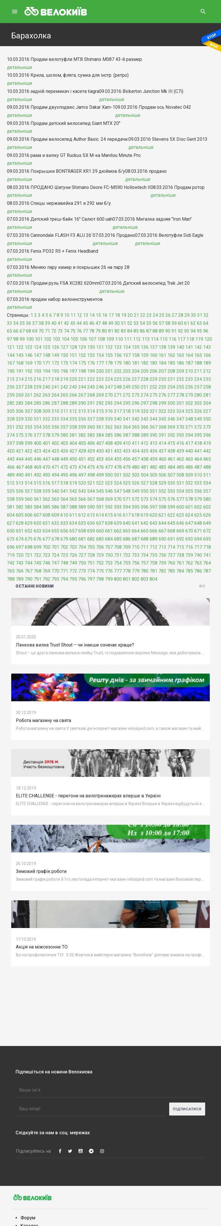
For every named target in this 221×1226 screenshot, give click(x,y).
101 (39, 339)
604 (11, 515)
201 (109, 371)
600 (180, 507)
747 (55, 563)
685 (118, 539)
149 (55, 355)
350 (207, 419)
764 (207, 563)
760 (171, 563)
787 (207, 571)
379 (55, 435)
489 (11, 475)
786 (198, 571)
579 (198, 499)
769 (46, 571)
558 (11, 499)
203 (127, 371)
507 (171, 475)
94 (193, 331)
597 (153, 507)
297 (144, 403)
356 (55, 427)
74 (66, 331)
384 (100, 435)
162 (171, 355)
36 (28, 323)
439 (180, 451)
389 (144, 435)
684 (109, 539)
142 (198, 347)
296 (136, 403)
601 (189, 507)
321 (153, 411)
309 (46, 411)
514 (29, 483)
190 (11, 371)
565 (73, 499)
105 (74, 339)
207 (162, 371)
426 (64, 451)
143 (207, 347)
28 (180, 315)
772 (73, 571)
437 (162, 451)
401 (46, 443)
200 (100, 371)
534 (207, 483)
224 (109, 379)
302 (189, 403)
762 (189, 563)
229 (153, 379)
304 (207, 403)
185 (171, 363)
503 (136, 475)
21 (136, 315)
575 (162, 499)
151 (73, 355)
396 (207, 435)
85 (136, 331)
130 (91, 347)
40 (53, 323)
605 (20, 515)
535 (11, 491)
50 (117, 323)
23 (149, 315)
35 (22, 323)
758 (153, 563)
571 (127, 499)
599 (171, 507)
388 (136, 435)
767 (29, 571)
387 (127, 435)
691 (171, 539)
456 (127, 459)
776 (109, 571)
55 (148, 323)
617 (127, 515)
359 (82, 427)
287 (55, 403)
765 (11, 571)
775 (100, 571)
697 (20, 547)
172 (55, 363)
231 (171, 379)
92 (180, 331)
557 (207, 491)
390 (153, 435)
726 (73, 555)
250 (136, 387)
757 (144, 563)
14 (92, 315)
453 (100, 459)
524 (118, 483)
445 (29, 459)
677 (46, 539)
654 (46, 531)
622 (171, 515)
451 (82, 459)
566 (82, 499)
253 (162, 387)
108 (101, 339)
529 (162, 483)
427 (73, 451)
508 (180, 475)
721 (29, 555)
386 (118, 435)
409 (118, 443)
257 (198, 387)
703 (73, 547)
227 (136, 379)
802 (136, 579)
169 (29, 363)
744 (29, 563)
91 (174, 331)
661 (109, 531)
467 (20, 467)
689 (153, 539)
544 (91, 491)
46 (91, 323)
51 (123, 323)
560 (29, 499)
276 (162, 395)
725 (64, 555)
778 (127, 571)
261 (29, 395)
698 (29, 547)
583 (29, 507)
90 (167, 331)
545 (100, 491)
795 (73, 579)
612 (82, 515)
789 (20, 579)
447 (46, 459)
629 (29, 523)
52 (129, 323)
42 (66, 323)
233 (189, 379)
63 (199, 323)
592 (109, 507)
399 (29, 443)
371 (189, 427)
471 (55, 467)
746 (46, 563)
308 (37, 411)
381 (73, 435)
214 (20, 379)
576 (171, 499)
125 (46, 347)
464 (198, 459)
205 (144, 371)
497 (82, 475)
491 (29, 475)
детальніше (19, 67)
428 (82, 451)
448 (55, 459)
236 (11, 387)
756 (136, 563)
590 (91, 507)
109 (110, 339)
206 (153, 371)
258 (207, 387)
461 (171, 459)
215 (29, 379)
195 (55, 371)
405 (82, 443)
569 (109, 499)
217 (46, 379)
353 (29, 427)
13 (85, 315)
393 (180, 435)
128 (73, 347)
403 (64, 443)
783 (171, 571)
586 (55, 507)
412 (144, 443)
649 (207, 523)
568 (100, 499)
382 (82, 435)
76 (79, 331)
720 (20, 555)
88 (155, 331)
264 (55, 395)
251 (144, 387)
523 (109, 483)
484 (171, 467)
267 (82, 395)
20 (130, 315)
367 (153, 427)
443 (11, 459)
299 (162, 403)
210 (189, 371)
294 (118, 403)
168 (20, 363)
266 (73, 395)
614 (100, 515)
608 (46, 515)
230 (162, 379)
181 (136, 363)
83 (123, 331)
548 (127, 491)
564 (64, 499)
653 (37, 531)
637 (100, 523)
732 (127, 555)
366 (144, 427)
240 (46, 387)
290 (82, 403)
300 (171, 403)
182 (144, 363)
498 (91, 475)
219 (64, 379)
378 (46, 435)
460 (162, 459)
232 (180, 379)
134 (127, 347)
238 (29, 387)
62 (193, 323)
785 (189, 571)
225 (118, 379)
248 (118, 387)
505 (153, 475)
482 (153, 467)
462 (180, 459)
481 (144, 467)
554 (180, 491)
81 (110, 331)
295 (127, 403)
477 (109, 467)
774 (91, 571)
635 (82, 523)
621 (162, 515)
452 (91, 459)
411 (136, 443)
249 (127, 387)
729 (100, 555)
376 (29, 435)
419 (207, 443)
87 (148, 331)
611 (73, 515)
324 (180, 411)
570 (118, 499)
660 (100, 531)
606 (29, 515)
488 (207, 467)
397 (11, 443)
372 (198, 427)
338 (100, 419)
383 (91, 435)
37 (34, 323)
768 (37, 571)
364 (127, 427)
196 (64, 371)
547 (118, 491)
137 (153, 347)
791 (37, 579)
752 (100, 563)
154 (100, 355)
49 (110, 323)
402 (55, 443)
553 (171, 491)
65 (9, 331)
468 (29, 467)
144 (11, 355)
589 (82, 507)
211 (198, 371)
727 (82, 555)
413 (153, 443)
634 (73, 523)
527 (144, 483)
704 (82, 547)
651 (20, 531)
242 (64, 387)
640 (127, 523)
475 (91, 467)
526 (136, 483)
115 (163, 339)
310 (55, 411)
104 (65, 339)
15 (98, 315)
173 (64, 363)
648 (198, 523)
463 (189, 459)
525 (127, 483)
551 (153, 491)
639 (118, 523)
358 (73, 427)
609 (55, 515)
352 (20, 427)
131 (100, 347)
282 (11, 403)
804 (153, 579)
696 (11, 547)
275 (153, 395)
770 (55, 571)
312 (73, 411)
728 (91, 555)
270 (109, 395)
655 (55, 531)
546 (109, 491)
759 (162, 563)
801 (127, 579)
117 (181, 339)
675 (29, 539)
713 (162, 547)
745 (37, 563)
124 (37, 347)
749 (73, 563)
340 (118, 419)
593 (118, 507)
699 (37, 547)
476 (100, 467)
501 (118, 475)
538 (37, 491)
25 (161, 315)
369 (171, 427)
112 (137, 339)
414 (162, 443)
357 (64, 427)
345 (162, 419)
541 (64, 491)
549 (136, 491)
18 (117, 315)
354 (37, 427)
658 (82, 531)
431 (109, 451)
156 (118, 355)
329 (20, 419)
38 (41, 323)
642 (144, 523)
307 (29, 411)
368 (162, 427)
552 (162, 491)
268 (91, 395)
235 (207, 379)
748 (64, 563)
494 (55, 475)
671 (198, 531)
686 (127, 539)
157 (127, 355)
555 (189, 491)
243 (73, 387)
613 (91, 515)
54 (142, 323)
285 (37, 403)
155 (109, 355)
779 (136, 571)
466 (11, 467)
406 (91, 443)
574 (153, 499)
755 (127, 563)
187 (189, 363)
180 (127, 363)
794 (64, 579)
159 (144, 355)
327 (207, 411)
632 (55, 523)
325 (189, 411)
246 (100, 387)
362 (109, 427)
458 (144, 459)
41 (60, 323)
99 (22, 339)
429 (91, 451)
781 (153, 571)
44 (79, 323)
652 (29, 531)
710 (136, 547)
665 (144, 531)
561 (37, 499)
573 (144, 499)
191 (20, 371)
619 (144, 515)
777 (118, 571)
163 (180, 355)
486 (189, 467)
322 (162, 411)
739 (189, 555)
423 (37, 451)
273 (136, 395)
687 (136, 539)
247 (109, 387)
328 (11, 419)
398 (20, 443)
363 (118, 427)
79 (98, 331)
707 (109, 547)
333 (55, 419)
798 (100, 579)
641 (136, 523)
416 (180, 443)
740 (198, 555)
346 (171, 419)
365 (136, 427)
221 (82, 379)
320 (144, 411)
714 (171, 547)
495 (64, 475)
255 (180, 387)
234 (198, 379)
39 (47, 323)
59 (174, 323)
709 (127, 547)
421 (20, 451)
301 (180, 403)
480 (136, 467)
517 (55, 483)
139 (171, 347)
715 (180, 547)
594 (127, 507)
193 (37, 371)
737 (171, 555)
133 (118, 347)
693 (189, 539)
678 (55, 539)
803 (144, 579)
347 (180, 419)
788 (11, 579)
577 (180, 499)
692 (180, 539)
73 (60, 331)
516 (46, 483)
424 (46, 451)
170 (37, 363)
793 (55, 579)
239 (37, 387)
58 (167, 323)
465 (207, 459)
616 (118, 515)
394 (189, 435)
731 (118, 555)
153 (91, 355)
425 (55, 451)
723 (46, 555)
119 (199, 339)
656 (64, 531)
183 (153, 363)
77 (85, 331)
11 (73, 315)
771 (64, 571)
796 (82, 579)
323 (171, 411)
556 (198, 491)
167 (11, 363)
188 (198, 363)
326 (198, 411)
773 (82, 571)
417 (189, 443)
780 (144, 571)
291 (91, 403)
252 (153, 387)
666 (153, 531)
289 (73, 403)
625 (198, 515)
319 (136, 411)
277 (171, 395)
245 (91, 387)
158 (136, 355)
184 (162, 363)
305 (11, 411)
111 (128, 339)
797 (91, 579)
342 (136, 419)
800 (118, 579)
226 (127, 379)
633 (64, 523)
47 (98, 323)
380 (64, 435)
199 (91, 371)
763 (198, 563)
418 (198, 443)
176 (91, 363)
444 (20, 459)
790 (29, 579)
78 (91, 331)
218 (55, 379)
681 (82, 539)
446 (37, 459)
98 (15, 339)
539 (46, 491)
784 (180, 571)
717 (198, 547)
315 (100, 411)
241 (55, 387)
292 (100, 403)
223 (100, 379)
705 (91, 547)
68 (28, 331)
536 (20, 491)
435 (144, 451)
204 (136, 371)
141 (189, 347)
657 (73, 531)
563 (55, 499)
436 (153, 451)
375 (20, 435)
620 (153, 515)
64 (205, 323)
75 (72, 331)
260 (20, 395)
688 (144, 539)
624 (189, 515)
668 (171, 531)
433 (127, 451)
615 (109, 515)
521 (91, 483)
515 (37, 483)
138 (162, 347)
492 (37, 475)
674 (20, 539)
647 (189, 523)
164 (189, 355)
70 (41, 331)
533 (198, 483)
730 (109, 555)
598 (162, 507)
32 (206, 315)
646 (180, 523)
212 (207, 371)
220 (73, 379)
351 (11, 427)
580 (207, 499)
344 (153, 419)
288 (64, 403)
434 (136, 451)
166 (207, 355)
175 (82, 363)
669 (180, 531)
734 (144, 555)
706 (100, 547)
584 (37, 507)
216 (37, 379)
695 (207, 539)
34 (15, 323)
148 (46, 355)
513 (20, 483)
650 (11, 531)
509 (189, 475)
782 (162, 571)
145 (20, 355)
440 (189, 451)
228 (144, 379)
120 (208, 339)
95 (199, 331)
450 (73, 459)
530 (171, 483)
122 (20, 347)
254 (171, 387)
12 (79, 315)
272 (127, 395)
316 (109, 411)
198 (82, 371)
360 (91, 427)
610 (64, 515)
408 (109, 443)
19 (123, 315)
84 (129, 331)
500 (109, 475)
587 (64, 507)
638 (109, 523)
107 (92, 339)
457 (136, 459)
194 (46, 371)
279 (189, 395)
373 (207, 427)
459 (153, 459)
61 (186, 323)
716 (189, 547)
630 (37, 523)
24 (155, 315)
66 (15, 331)
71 (47, 331)
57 (161, 323)
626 (207, 515)
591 (100, 507)
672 (207, 531)
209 (180, 371)
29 (187, 315)
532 (189, 483)
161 (162, 355)
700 (46, 547)
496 (73, 475)
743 (20, 563)
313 (82, 411)
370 (180, 427)
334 (64, 419)
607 (37, 515)
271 (118, 395)
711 (144, 547)
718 (207, 547)
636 (91, 523)
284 (29, 403)
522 (100, 483)
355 (46, 427)
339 (109, 419)
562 (46, 499)
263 (46, 395)
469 (37, 467)
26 (168, 315)
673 (11, 539)
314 (91, 411)
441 (198, 451)
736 (162, 555)
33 (9, 323)
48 (104, 323)
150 (64, 355)
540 (55, 491)
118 (190, 339)
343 (144, 419)
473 (73, 467)
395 (198, 435)
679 (64, 539)
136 (144, 347)
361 (100, 427)
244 (82, 387)
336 (82, 419)
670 (189, 531)
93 (186, 331)
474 (82, 467)
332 (46, 419)
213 (11, 379)
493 (46, 475)
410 (127, 443)
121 (11, 347)
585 (46, 507)
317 (118, 411)
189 (207, 363)
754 (118, 563)
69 (34, 331)
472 (64, 467)
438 (171, 451)
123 (29, 347)
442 (207, 451)
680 (73, 539)
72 (53, 331)
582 (20, 507)
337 (91, 419)
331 (37, 419)
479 (127, 467)
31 (199, 315)
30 (193, 315)
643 (153, 523)
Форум (27, 1218)
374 (11, 435)
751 (91, 563)
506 (162, 475)
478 (118, 467)
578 (189, 499)
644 (162, 523)
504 (144, 475)
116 (172, 339)
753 (109, 563)
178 (109, 363)
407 (100, 443)
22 (142, 315)
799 (109, 579)
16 (104, 315)
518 (64, 483)
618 (136, 515)
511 (207, 475)
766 (20, 571)
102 (48, 339)
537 (29, 491)
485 (180, 467)
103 (56, 339)
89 (161, 331)
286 (46, 403)
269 (100, 395)
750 (82, 563)
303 (198, 403)
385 (109, 435)
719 (11, 555)
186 (180, 363)
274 (144, 395)
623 (180, 515)
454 (109, 459)
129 (82, 347)
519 (73, 483)
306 (20, 411)
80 (104, 331)
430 (100, 451)
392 (171, 435)
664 (136, 531)
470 (46, 467)
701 (55, 547)
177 (100, 363)
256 (189, 387)
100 (30, 339)
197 (73, 371)
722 (37, 555)
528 (153, 483)
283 (20, 403)
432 (118, 451)
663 (127, 531)
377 (37, 435)
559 (20, 499)
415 (171, 443)
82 (117, 331)
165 (198, 355)
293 (109, 403)
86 (142, 331)
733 (136, 555)
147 (37, 355)
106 (83, 339)
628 (20, 523)
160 (153, 355)
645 (171, 523)
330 (29, 419)
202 (118, 371)
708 (118, 547)
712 (153, 547)
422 (29, 451)
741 (207, 555)
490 (20, 475)
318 (127, 411)
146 (29, 355)
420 (11, 451)
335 (73, 419)
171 (46, 363)
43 (72, 323)
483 (162, 467)
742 (11, 563)
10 (66, 315)
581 (11, 507)
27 (174, 315)
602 (198, 507)
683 (100, 539)
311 (64, 411)
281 (207, 395)
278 (180, 395)
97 (9, 339)
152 (82, 355)
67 (22, 331)
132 (109, 347)
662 (118, 531)
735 (153, 555)
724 (55, 555)
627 (11, 523)
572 (136, 499)
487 (198, 467)
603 (207, 507)
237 (20, 387)
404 (73, 443)
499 (100, 475)
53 (136, 323)
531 (180, 483)
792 (46, 579)
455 (118, 459)
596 (144, 507)
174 (73, 363)
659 (91, 531)
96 (205, 331)
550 (144, 491)
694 (198, 539)
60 (180, 323)
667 (162, 531)
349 (198, 419)
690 (162, 539)
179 (118, 363)
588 (73, 507)
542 (73, 491)
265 (64, 395)
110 (119, 339)
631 (46, 523)
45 (85, 323)
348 (189, 419)
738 (180, 555)
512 (11, 483)
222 (91, 379)
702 (64, 547)
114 (155, 339)
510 (198, 475)
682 (91, 539)
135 (136, 347)
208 (171, 371)
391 (162, 435)
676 (37, 539)
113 (146, 339)
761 (180, 563)
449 (64, 459)
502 (127, 475)
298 (153, 403)
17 (111, 315)
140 (180, 347)
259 (11, 395)
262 (37, 395)
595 (136, 507)
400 (37, 443)
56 (155, 323)
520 (82, 483)
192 (29, 371)
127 (64, 347)
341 (127, 419)
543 (82, 491)
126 (55, 347)
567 (91, 499)
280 (198, 395)
